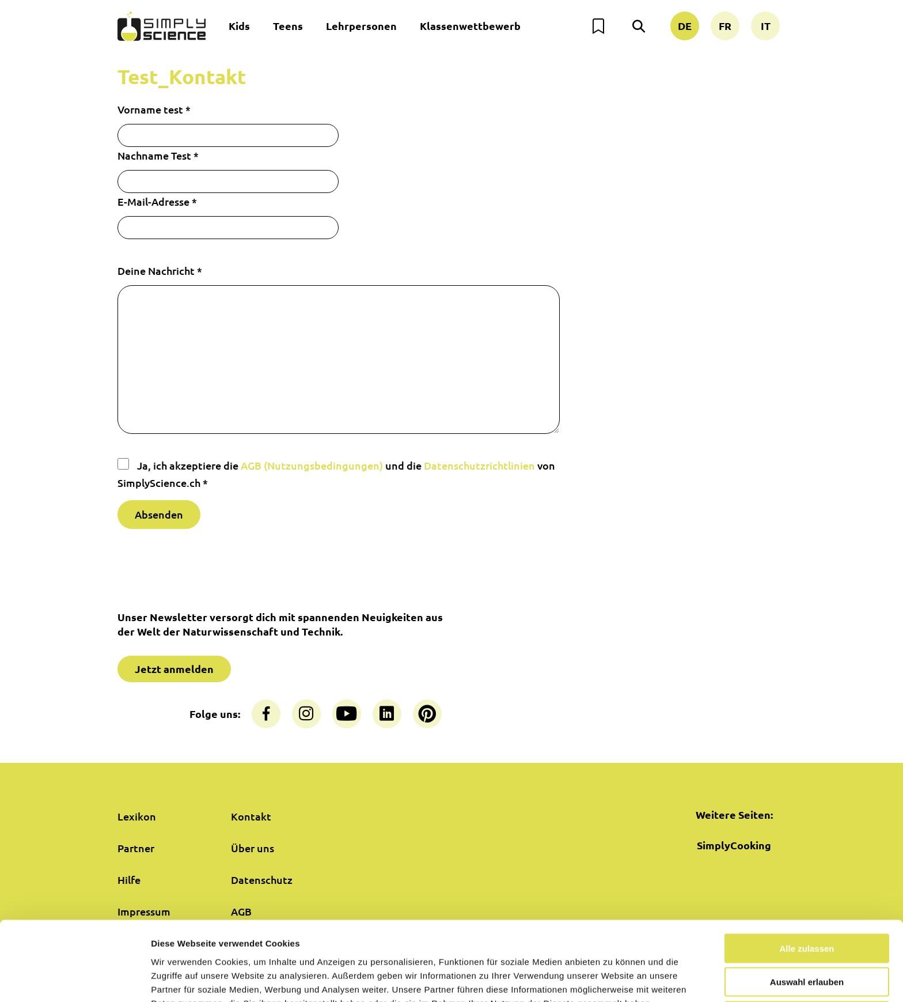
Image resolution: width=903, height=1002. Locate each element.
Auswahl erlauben (807, 921)
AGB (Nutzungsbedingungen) (312, 465)
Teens (288, 25)
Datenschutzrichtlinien (479, 465)
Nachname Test (158, 155)
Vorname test (154, 109)
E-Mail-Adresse (157, 201)
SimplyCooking (734, 845)
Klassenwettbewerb (470, 25)
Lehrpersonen (361, 25)
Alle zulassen (806, 887)
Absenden (159, 514)
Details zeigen (612, 979)
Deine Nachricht (159, 270)
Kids (239, 25)
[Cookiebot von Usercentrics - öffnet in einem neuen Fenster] (74, 979)
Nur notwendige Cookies (807, 954)
